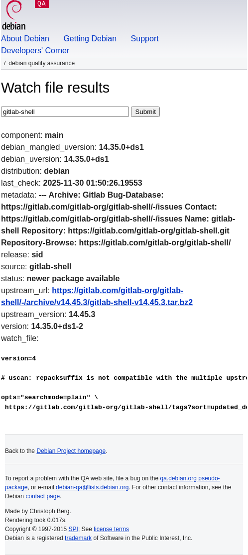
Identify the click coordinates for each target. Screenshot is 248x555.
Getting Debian (90, 38)
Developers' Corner (35, 50)
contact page (42, 496)
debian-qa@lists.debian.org (92, 487)
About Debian (25, 38)
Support (145, 38)
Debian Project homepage (71, 450)
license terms (111, 529)
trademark (78, 538)
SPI (73, 529)
